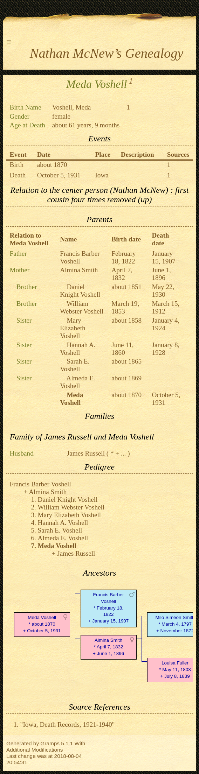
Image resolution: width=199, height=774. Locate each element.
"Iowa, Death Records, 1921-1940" (67, 724)
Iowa (101, 175)
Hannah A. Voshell (77, 348)
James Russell (86, 453)
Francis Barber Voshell (80, 257)
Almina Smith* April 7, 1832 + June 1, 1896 (108, 647)
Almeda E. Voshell (77, 381)
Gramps (50, 743)
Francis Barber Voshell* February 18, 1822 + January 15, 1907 (108, 608)
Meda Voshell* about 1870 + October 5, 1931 (42, 624)
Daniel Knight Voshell (80, 290)
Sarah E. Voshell (74, 365)
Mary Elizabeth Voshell (72, 328)
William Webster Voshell (81, 307)
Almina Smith (79, 270)
